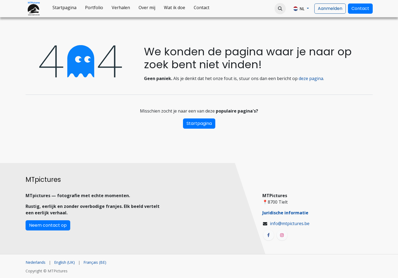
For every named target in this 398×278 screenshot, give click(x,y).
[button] (280, 8)
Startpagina (199, 123)
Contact (360, 8)
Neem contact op (48, 225)
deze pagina (311, 78)
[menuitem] (64, 8)
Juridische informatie (285, 213)
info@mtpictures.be (289, 223)
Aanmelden (330, 8)
